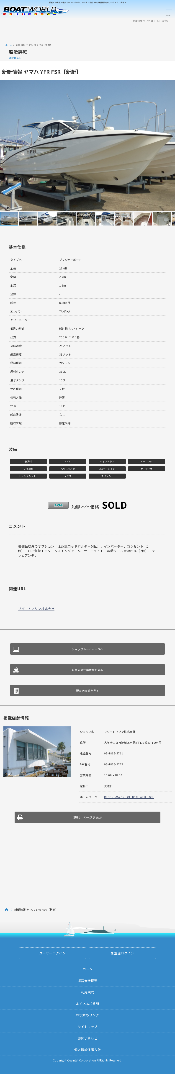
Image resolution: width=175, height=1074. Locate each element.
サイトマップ (88, 1026)
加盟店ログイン (122, 953)
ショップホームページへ (87, 649)
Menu (168, 11)
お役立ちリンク (87, 1015)
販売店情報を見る (87, 690)
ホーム (9, 45)
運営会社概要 (88, 980)
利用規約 (87, 992)
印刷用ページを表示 (88, 817)
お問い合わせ (88, 1038)
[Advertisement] (87, 32)
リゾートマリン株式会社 (36, 608)
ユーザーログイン (52, 953)
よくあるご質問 (87, 1003)
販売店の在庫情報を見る (87, 670)
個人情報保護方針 (87, 1049)
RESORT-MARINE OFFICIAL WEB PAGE (129, 797)
